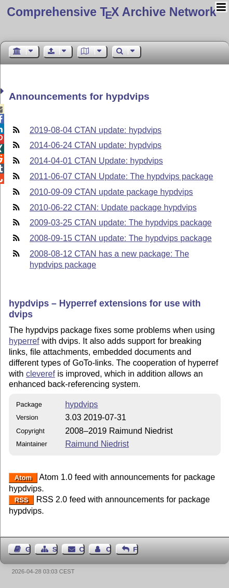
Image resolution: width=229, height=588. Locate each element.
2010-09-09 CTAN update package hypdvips (111, 192)
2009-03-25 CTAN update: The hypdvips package (121, 222)
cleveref (40, 373)
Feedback (135, 549)
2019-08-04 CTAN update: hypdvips (95, 130)
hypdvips (81, 404)
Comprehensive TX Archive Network (111, 12)
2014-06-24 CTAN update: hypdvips (95, 145)
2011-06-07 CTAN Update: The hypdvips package (121, 176)
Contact (82, 549)
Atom (23, 478)
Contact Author (108, 549)
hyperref (24, 341)
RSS (22, 500)
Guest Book (28, 549)
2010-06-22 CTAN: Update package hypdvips (113, 207)
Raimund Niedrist (97, 443)
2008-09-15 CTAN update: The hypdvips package (121, 238)
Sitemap (55, 549)
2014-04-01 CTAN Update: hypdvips (96, 160)
